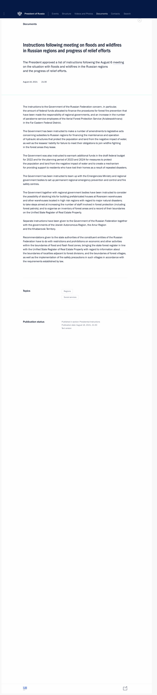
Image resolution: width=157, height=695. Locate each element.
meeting (118, 62)
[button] (5, 4)
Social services (70, 297)
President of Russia (35, 4)
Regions (67, 291)
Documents (30, 24)
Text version (66, 328)
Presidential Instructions (90, 321)
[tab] (25, 688)
